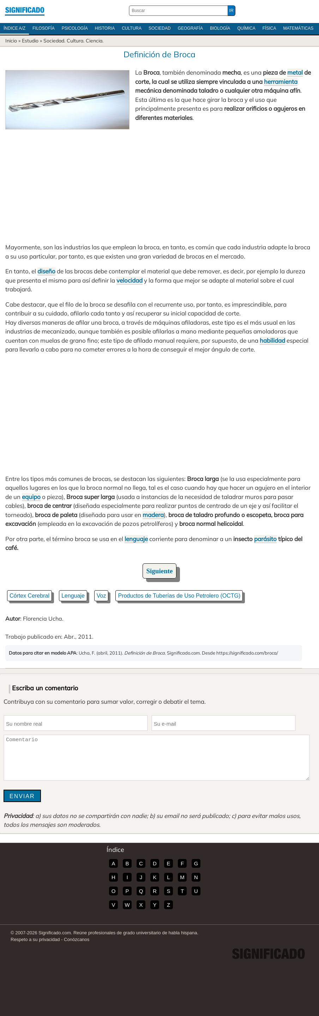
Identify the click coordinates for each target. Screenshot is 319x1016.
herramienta (280, 81)
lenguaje (136, 538)
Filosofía (43, 28)
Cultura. (75, 40)
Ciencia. (94, 40)
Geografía (190, 28)
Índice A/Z (14, 28)
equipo (31, 496)
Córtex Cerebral (29, 596)
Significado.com (24, 11)
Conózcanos (76, 939)
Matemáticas (298, 28)
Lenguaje (73, 596)
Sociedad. (54, 40)
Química (246, 28)
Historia (105, 28)
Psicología (75, 28)
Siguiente (159, 571)
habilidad (272, 340)
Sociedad (160, 28)
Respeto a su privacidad (35, 939)
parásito (265, 538)
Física (269, 28)
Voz (101, 596)
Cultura (132, 28)
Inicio (11, 40)
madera (153, 514)
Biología (220, 28)
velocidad (129, 280)
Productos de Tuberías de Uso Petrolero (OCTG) (179, 596)
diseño (46, 271)
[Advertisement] (159, 182)
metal (295, 72)
